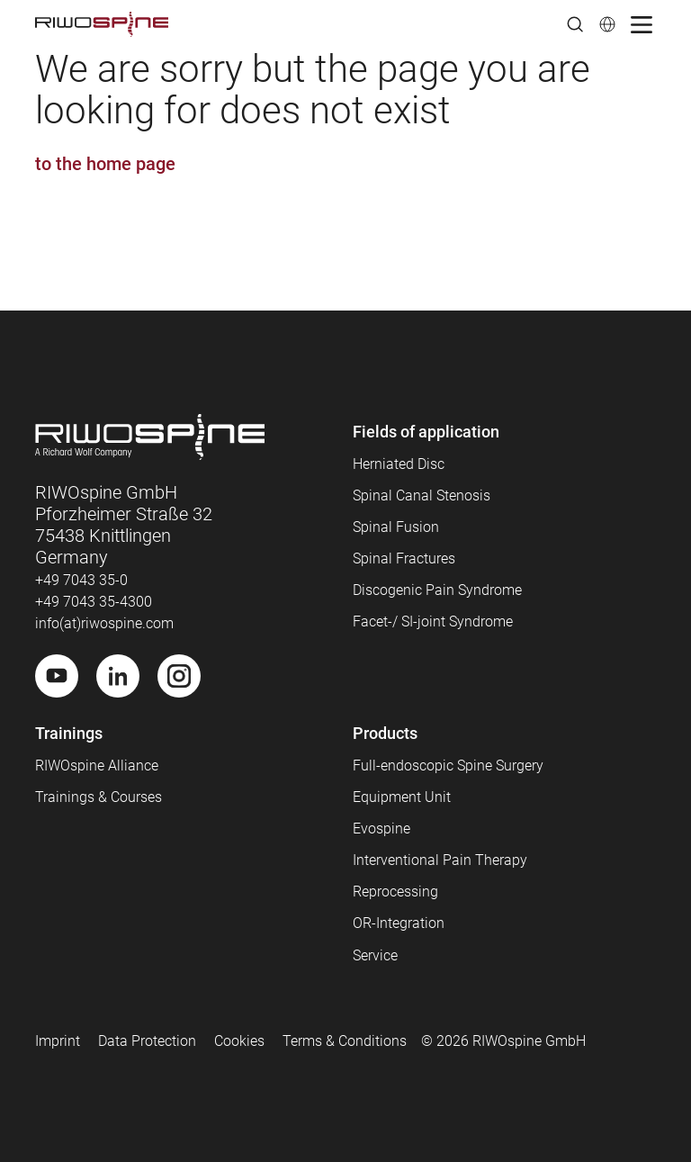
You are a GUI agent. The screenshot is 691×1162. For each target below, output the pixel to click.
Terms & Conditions (345, 1040)
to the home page (105, 164)
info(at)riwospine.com (104, 623)
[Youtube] (56, 676)
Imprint (57, 1040)
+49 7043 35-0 (81, 580)
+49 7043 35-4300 (93, 601)
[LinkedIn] (117, 676)
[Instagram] (179, 676)
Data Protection (147, 1040)
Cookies (239, 1040)
